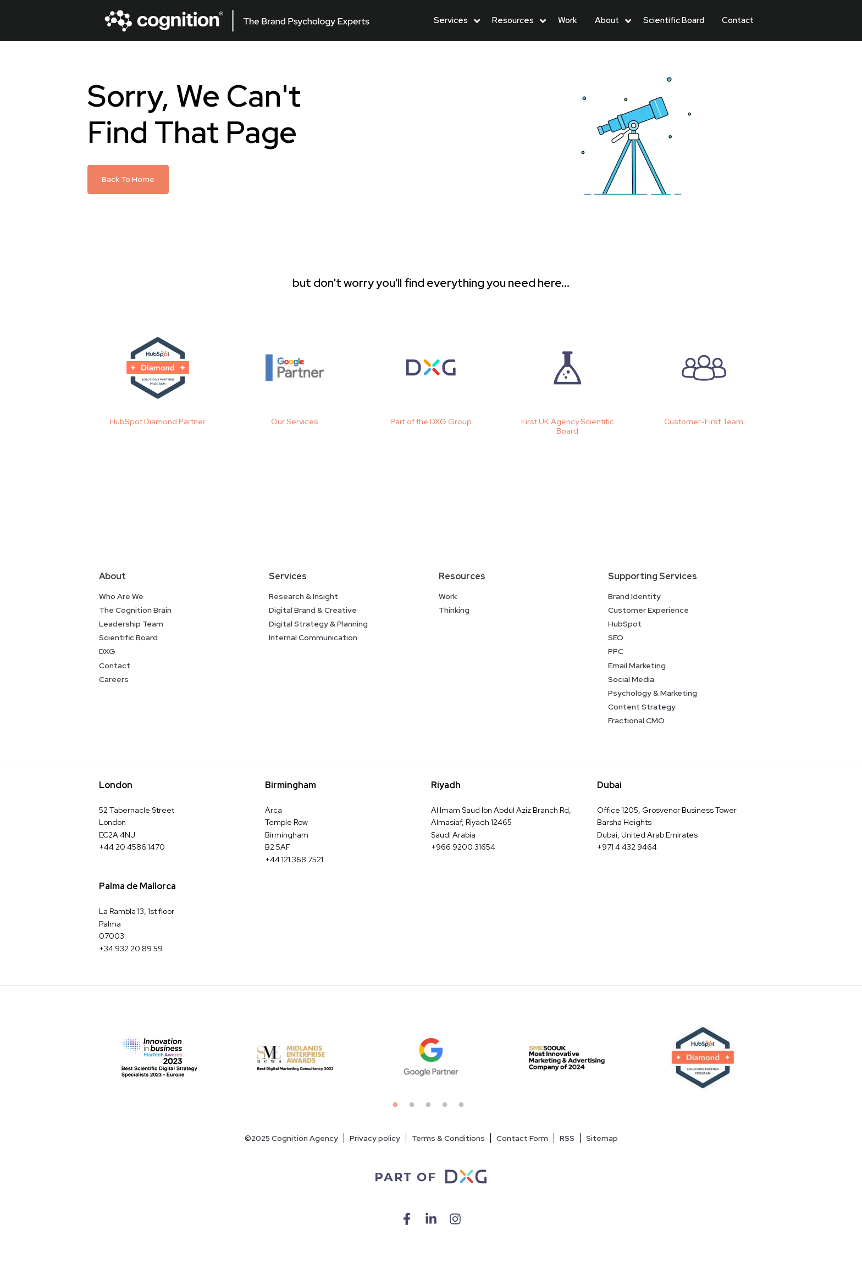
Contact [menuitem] (114, 665)
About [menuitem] (112, 576)
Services (451, 20)
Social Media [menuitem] (631, 679)
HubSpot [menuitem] (625, 624)
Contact (738, 20)
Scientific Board (673, 20)
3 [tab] (431, 1107)
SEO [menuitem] (615, 637)
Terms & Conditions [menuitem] (448, 1138)
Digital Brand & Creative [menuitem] (313, 610)
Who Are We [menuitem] (121, 596)
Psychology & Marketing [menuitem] (652, 693)
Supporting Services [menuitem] (652, 576)
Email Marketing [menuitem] (637, 665)
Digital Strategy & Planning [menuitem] (318, 624)
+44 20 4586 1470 (132, 847)
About (607, 20)
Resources (513, 20)
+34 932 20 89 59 (131, 948)
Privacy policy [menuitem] (375, 1138)
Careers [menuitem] (114, 679)
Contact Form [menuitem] (522, 1138)
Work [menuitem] (448, 596)
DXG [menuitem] (107, 651)
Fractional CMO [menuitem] (636, 720)
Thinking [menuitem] (454, 610)
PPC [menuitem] (615, 651)
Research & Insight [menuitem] (303, 596)
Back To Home (128, 179)
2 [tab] (414, 1107)
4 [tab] (447, 1107)
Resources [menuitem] (462, 576)
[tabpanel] (160, 1057)
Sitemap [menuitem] (602, 1138)
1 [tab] (398, 1107)
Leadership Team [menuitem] (131, 624)
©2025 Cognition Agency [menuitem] (291, 1138)
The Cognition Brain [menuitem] (135, 610)
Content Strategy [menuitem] (642, 707)
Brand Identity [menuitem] (634, 596)
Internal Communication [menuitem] (313, 637)
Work (567, 20)
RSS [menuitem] (567, 1138)
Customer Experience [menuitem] (648, 610)
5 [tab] (463, 1107)
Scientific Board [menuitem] (128, 637)
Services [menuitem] (288, 576)
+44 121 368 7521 (294, 859)
